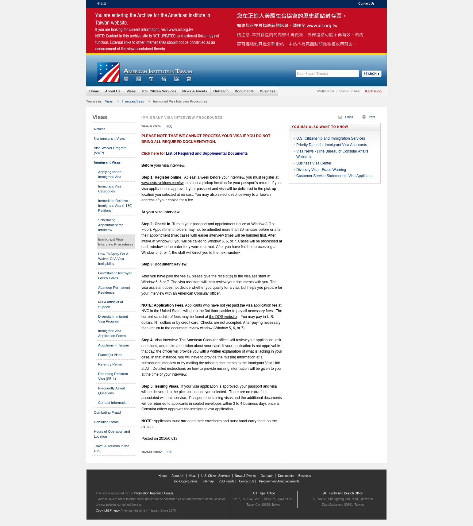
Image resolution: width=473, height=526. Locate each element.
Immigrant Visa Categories (109, 188)
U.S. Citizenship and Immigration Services (330, 138)
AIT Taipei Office (264, 493)
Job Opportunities (186, 481)
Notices (100, 129)
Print (372, 117)
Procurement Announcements (279, 481)
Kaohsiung (373, 91)
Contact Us (366, 3)
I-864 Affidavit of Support (110, 304)
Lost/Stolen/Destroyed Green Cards (115, 275)
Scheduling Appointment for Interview (110, 225)
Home (94, 91)
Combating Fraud (107, 412)
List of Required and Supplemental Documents (207, 153)
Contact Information (113, 402)
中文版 (101, 3)
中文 (169, 126)
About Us (112, 91)
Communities (349, 91)
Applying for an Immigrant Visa (109, 174)
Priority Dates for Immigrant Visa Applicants (331, 145)
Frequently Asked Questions (111, 390)
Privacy (115, 510)
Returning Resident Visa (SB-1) (113, 376)
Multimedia (325, 91)
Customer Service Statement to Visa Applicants (334, 176)
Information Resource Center (153, 493)
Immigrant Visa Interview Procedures (180, 101)
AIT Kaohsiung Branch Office (343, 493)
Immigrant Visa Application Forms (112, 333)
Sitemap (208, 481)
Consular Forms (106, 422)
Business (267, 91)
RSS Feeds (226, 481)
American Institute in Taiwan (144, 21)
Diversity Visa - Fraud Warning (321, 170)
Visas (131, 91)
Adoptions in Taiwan (113, 345)
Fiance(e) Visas (110, 355)
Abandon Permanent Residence (114, 290)
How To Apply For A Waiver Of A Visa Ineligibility (113, 258)
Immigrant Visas (133, 101)
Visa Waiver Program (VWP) (110, 150)
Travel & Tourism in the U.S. (111, 448)
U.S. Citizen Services (159, 91)
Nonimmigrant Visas (109, 138)
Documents (244, 91)
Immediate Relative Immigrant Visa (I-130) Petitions (115, 205)
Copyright (102, 510)
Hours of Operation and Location (112, 434)
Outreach (221, 91)
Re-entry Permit (110, 364)
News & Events (194, 91)
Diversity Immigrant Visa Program (113, 319)
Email (349, 117)
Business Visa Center (314, 163)
